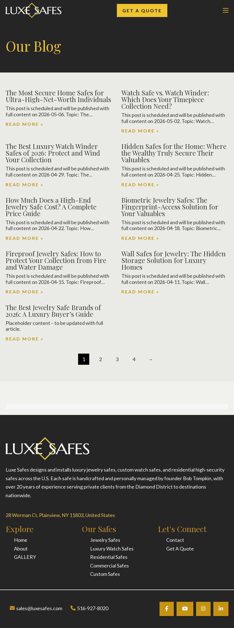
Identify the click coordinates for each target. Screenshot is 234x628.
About (21, 548)
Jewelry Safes (105, 540)
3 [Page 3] (117, 359)
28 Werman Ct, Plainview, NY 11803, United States (60, 515)
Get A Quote (142, 10)
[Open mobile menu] (225, 10)
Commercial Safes (109, 565)
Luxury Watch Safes (112, 548)
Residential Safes (108, 557)
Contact (175, 540)
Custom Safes (105, 574)
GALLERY (25, 557)
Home (20, 540)
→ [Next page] (150, 359)
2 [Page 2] (100, 359)
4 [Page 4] (133, 359)
